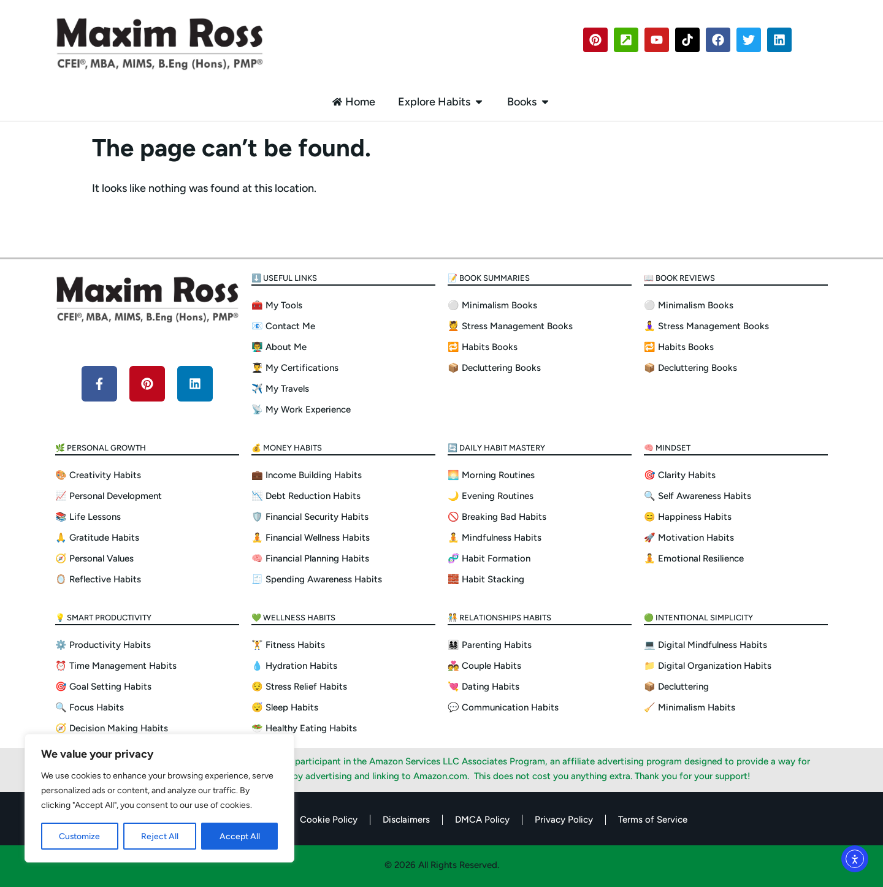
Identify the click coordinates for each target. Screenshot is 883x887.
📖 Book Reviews (679, 278)
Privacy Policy (564, 819)
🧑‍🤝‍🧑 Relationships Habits (499, 617)
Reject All (159, 836)
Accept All (240, 836)
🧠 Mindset (667, 447)
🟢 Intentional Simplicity (698, 617)
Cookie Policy (328, 819)
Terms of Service (652, 819)
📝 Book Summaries (489, 278)
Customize (80, 836)
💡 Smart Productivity (103, 617)
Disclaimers (406, 819)
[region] (159, 798)
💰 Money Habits (286, 447)
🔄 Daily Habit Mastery (496, 447)
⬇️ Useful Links (284, 278)
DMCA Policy (482, 819)
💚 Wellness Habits (293, 617)
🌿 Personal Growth (100, 447)
